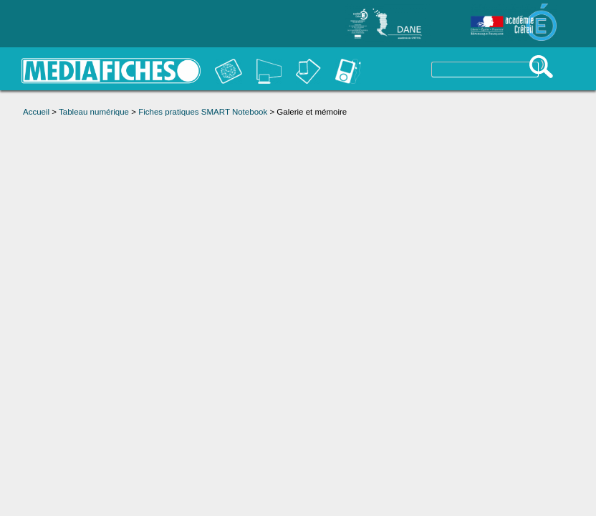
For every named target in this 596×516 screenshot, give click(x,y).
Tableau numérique (94, 112)
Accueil (36, 112)
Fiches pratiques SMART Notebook (202, 112)
